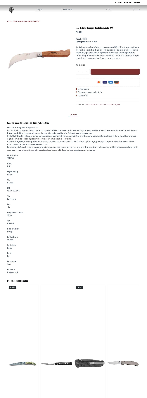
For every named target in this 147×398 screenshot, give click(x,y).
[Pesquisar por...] (48, 9)
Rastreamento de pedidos (123, 3)
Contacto (137, 3)
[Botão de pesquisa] (110, 9)
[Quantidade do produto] (82, 72)
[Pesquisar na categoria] (85, 9)
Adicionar (115, 71)
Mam (118, 105)
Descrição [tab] (73, 114)
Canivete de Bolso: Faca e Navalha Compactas (100, 105)
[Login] (134, 9)
